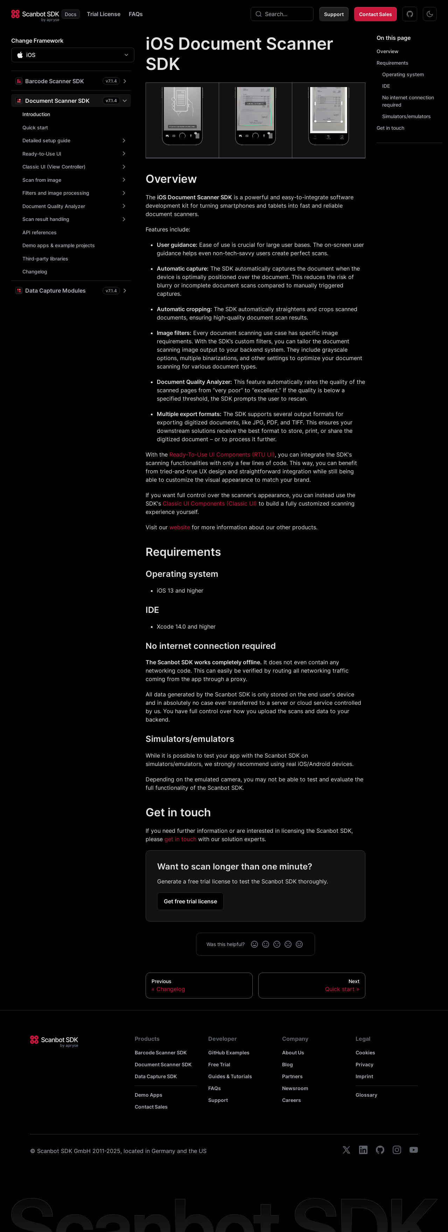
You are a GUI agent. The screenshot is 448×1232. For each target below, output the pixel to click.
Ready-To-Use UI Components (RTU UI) (222, 454)
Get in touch (390, 128)
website (179, 527)
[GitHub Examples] (409, 14)
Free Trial (219, 1064)
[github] (380, 1151)
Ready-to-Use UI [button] (41, 154)
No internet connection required (408, 101)
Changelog (34, 271)
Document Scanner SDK (163, 1064)
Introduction (36, 114)
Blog (287, 1064)
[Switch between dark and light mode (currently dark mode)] (430, 14)
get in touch (180, 839)
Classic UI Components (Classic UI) (210, 503)
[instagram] (397, 1151)
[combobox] (282, 14)
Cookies (365, 1052)
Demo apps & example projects (58, 245)
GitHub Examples (229, 1052)
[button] (71, 80)
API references (39, 232)
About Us (293, 1052)
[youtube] (414, 1151)
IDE (386, 86)
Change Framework (37, 40)
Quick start (35, 127)
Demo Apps (148, 1095)
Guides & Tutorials (230, 1076)
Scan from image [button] (41, 180)
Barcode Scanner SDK (161, 1052)
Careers (291, 1100)
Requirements (392, 63)
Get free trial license (190, 901)
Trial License (103, 13)
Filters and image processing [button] (55, 193)
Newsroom (295, 1088)
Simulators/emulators (406, 116)
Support (334, 14)
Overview (388, 51)
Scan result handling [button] (45, 219)
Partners (292, 1076)
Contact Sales (375, 14)
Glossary (366, 1095)
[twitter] (346, 1151)
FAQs (136, 13)
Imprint (364, 1076)
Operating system (403, 74)
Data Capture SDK (156, 1076)
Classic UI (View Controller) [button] (53, 167)
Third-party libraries (45, 259)
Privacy (364, 1064)
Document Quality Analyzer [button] (53, 206)
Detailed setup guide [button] (46, 140)
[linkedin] (363, 1151)
